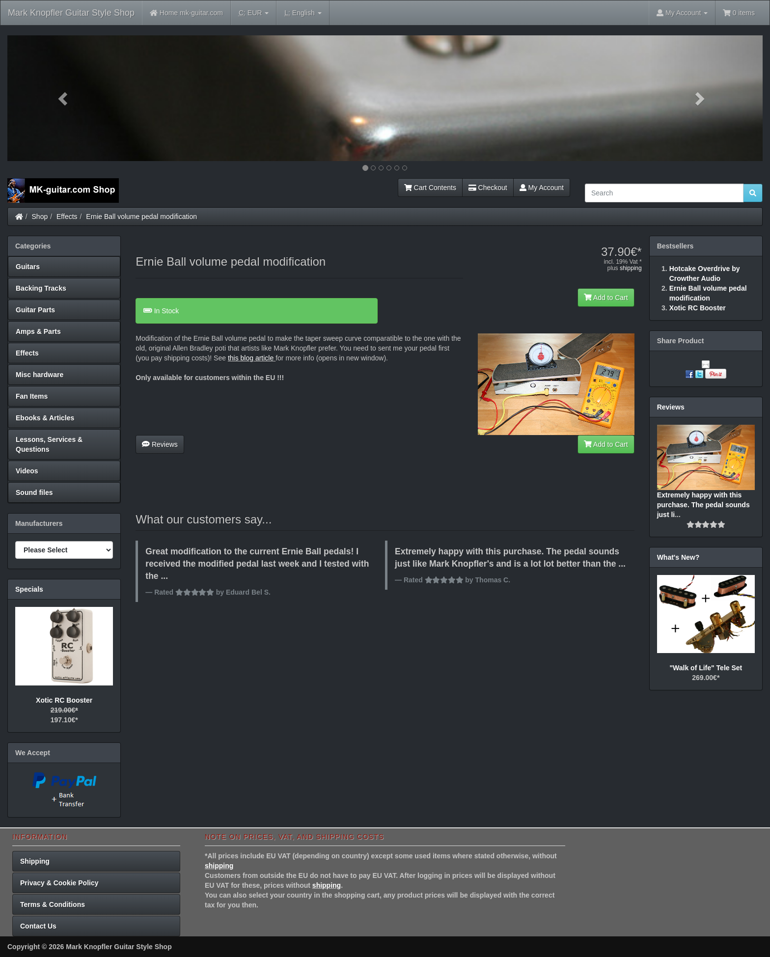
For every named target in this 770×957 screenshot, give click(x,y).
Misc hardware (39, 375)
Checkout (487, 187)
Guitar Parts (35, 310)
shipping (631, 268)
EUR (254, 13)
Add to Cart (606, 297)
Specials (29, 589)
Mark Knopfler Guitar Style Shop (71, 13)
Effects (67, 216)
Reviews (160, 444)
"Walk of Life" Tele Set (705, 668)
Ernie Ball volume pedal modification (141, 216)
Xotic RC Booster (64, 700)
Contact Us (38, 926)
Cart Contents (430, 187)
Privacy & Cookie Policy (59, 883)
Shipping (35, 861)
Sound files (34, 492)
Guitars (28, 267)
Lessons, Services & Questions (49, 444)
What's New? (678, 557)
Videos (27, 471)
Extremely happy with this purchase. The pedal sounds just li (703, 505)
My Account (542, 187)
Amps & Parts (38, 331)
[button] (64, 98)
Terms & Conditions (52, 904)
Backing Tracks (41, 288)
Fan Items (32, 396)
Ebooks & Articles (45, 418)
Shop (40, 216)
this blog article (251, 358)
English (302, 13)
